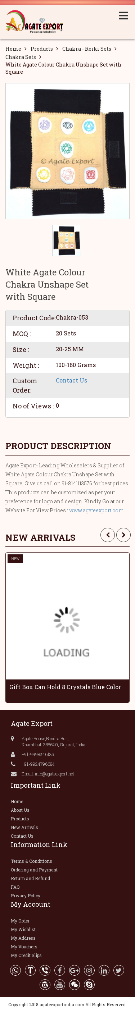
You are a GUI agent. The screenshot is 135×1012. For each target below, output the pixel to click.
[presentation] (107, 535)
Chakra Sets (20, 57)
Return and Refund (30, 878)
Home (13, 48)
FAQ (15, 887)
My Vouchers (24, 946)
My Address (23, 938)
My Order (20, 921)
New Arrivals (24, 827)
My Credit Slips (26, 955)
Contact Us (71, 380)
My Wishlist (23, 929)
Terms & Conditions (31, 861)
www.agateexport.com (96, 510)
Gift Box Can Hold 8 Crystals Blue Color (65, 687)
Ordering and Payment (34, 870)
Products (42, 48)
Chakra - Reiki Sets (86, 48)
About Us (20, 810)
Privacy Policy (25, 895)
